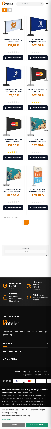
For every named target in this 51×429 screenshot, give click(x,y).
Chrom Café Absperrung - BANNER (37, 140)
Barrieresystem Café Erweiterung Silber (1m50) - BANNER (13, 141)
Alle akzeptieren (36, 425)
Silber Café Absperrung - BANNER (37, 90)
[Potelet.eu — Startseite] (11, 323)
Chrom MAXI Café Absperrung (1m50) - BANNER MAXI (37, 191)
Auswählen (6, 419)
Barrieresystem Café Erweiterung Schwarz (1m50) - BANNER (13, 91)
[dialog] (25, 418)
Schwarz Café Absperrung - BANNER (37, 40)
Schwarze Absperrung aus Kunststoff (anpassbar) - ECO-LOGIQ (13, 42)
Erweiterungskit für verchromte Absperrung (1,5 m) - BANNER (13, 191)
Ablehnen (13, 425)
